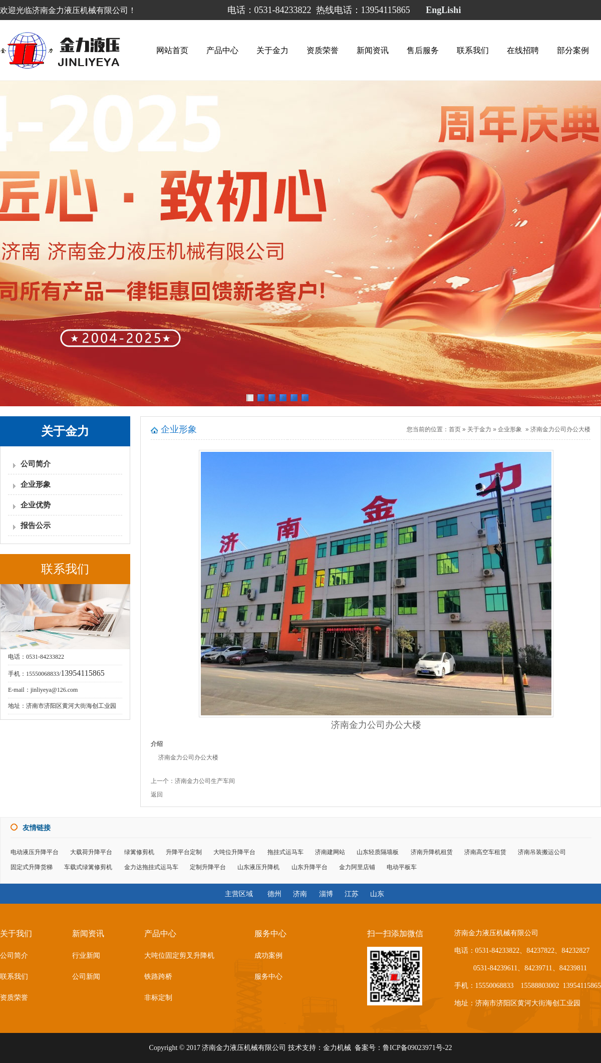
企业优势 (36, 505)
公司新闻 (86, 976)
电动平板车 (402, 867)
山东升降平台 (309, 867)
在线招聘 (523, 50)
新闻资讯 (373, 50)
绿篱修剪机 (139, 852)
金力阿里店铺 (357, 867)
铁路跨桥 (158, 976)
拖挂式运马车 (285, 852)
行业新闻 (86, 955)
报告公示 (36, 525)
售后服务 (423, 50)
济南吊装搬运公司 (542, 852)
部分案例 (573, 50)
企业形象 (36, 484)
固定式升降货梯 (32, 867)
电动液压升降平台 (35, 852)
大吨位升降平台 (234, 852)
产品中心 (222, 50)
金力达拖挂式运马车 (151, 867)
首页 (455, 429)
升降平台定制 (184, 852)
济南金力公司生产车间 (205, 780)
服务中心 (268, 976)
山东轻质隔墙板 (378, 852)
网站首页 (172, 50)
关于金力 (272, 50)
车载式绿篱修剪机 (88, 867)
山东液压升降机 (258, 867)
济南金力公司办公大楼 (560, 429)
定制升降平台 (208, 867)
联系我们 (473, 50)
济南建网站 (330, 852)
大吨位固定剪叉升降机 (179, 955)
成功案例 (268, 955)
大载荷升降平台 (91, 852)
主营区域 (239, 894)
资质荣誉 (323, 50)
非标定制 (158, 997)
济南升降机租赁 (432, 852)
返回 (157, 794)
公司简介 (36, 464)
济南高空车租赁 (485, 852)
